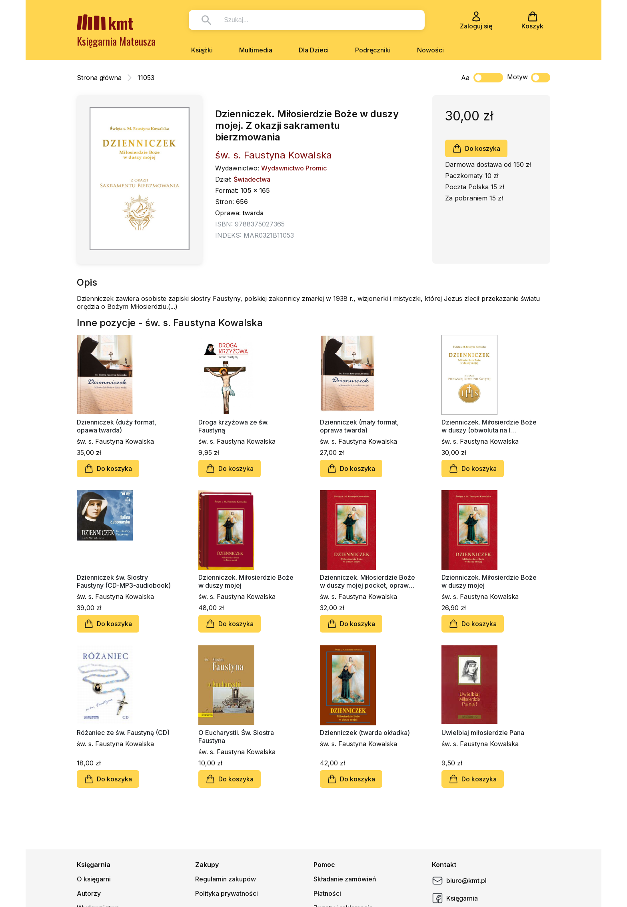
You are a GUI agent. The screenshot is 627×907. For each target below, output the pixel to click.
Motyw (528, 77)
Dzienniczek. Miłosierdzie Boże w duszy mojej (246, 581)
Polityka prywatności (226, 893)
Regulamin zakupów (225, 879)
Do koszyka (476, 148)
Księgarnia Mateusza (116, 41)
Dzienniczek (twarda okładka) (365, 733)
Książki (202, 50)
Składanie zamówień (345, 879)
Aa (465, 78)
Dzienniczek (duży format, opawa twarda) (116, 426)
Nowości (430, 50)
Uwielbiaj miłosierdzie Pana (482, 733)
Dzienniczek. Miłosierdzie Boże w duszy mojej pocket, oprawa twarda (367, 581)
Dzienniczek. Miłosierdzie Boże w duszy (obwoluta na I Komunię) (489, 426)
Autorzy (89, 893)
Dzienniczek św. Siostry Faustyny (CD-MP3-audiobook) (124, 581)
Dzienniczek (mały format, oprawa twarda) (359, 426)
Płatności (327, 893)
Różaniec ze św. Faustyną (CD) (123, 733)
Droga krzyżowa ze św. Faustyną (233, 426)
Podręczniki (373, 50)
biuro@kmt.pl (459, 880)
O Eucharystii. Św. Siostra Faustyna (236, 737)
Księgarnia (455, 898)
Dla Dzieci (314, 50)
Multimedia (255, 50)
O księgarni (94, 879)
